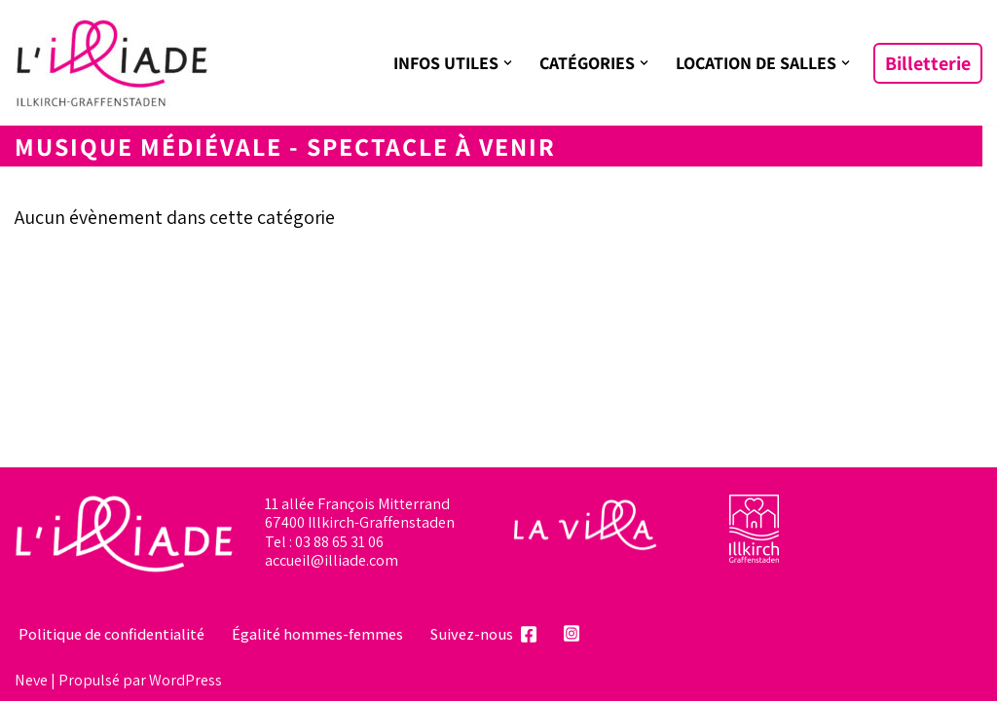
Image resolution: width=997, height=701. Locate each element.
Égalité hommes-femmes (317, 634)
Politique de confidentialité (111, 634)
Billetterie (928, 63)
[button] (507, 62)
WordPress (185, 679)
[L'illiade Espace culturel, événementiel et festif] (112, 63)
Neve (31, 679)
